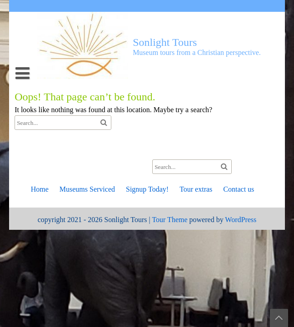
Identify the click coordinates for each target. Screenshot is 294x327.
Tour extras (36, 142)
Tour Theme (169, 219)
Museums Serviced (87, 189)
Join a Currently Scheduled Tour (74, 142)
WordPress (240, 219)
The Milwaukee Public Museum (73, 142)
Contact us (238, 189)
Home (40, 189)
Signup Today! (147, 189)
